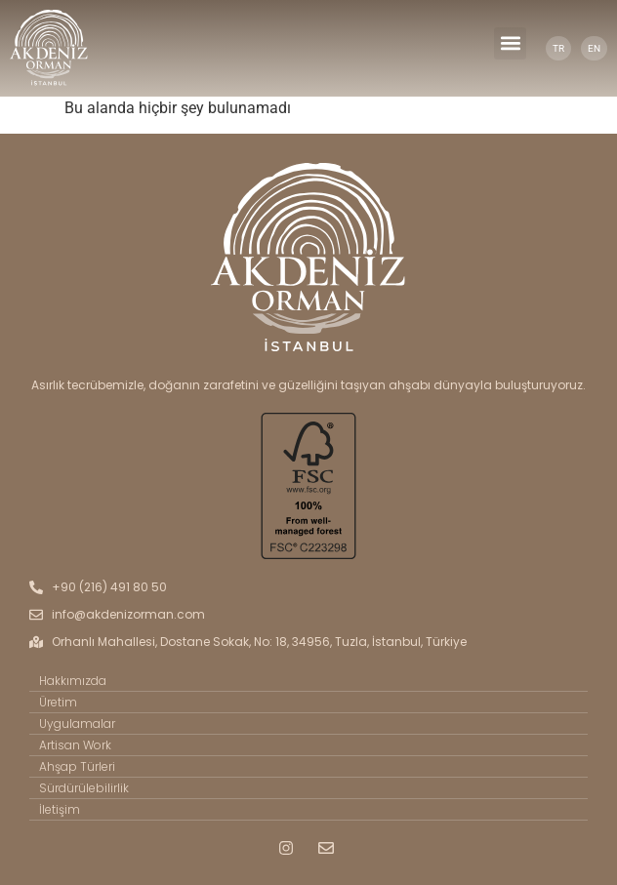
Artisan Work (75, 745)
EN (594, 48)
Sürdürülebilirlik (84, 788)
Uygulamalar (77, 723)
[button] (510, 43)
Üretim (58, 702)
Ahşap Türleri (77, 766)
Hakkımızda (72, 680)
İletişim (59, 809)
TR (558, 48)
